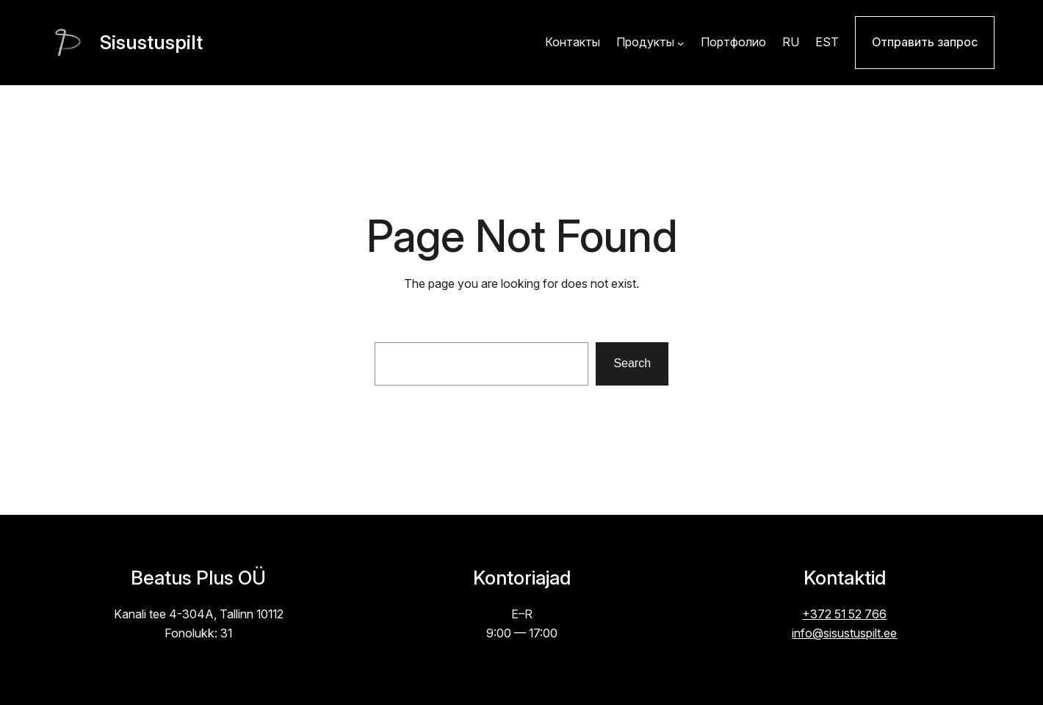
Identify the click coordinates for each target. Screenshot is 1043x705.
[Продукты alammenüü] (681, 42)
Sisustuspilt (151, 42)
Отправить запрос (925, 42)
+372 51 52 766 (844, 614)
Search (632, 363)
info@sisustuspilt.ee (844, 633)
